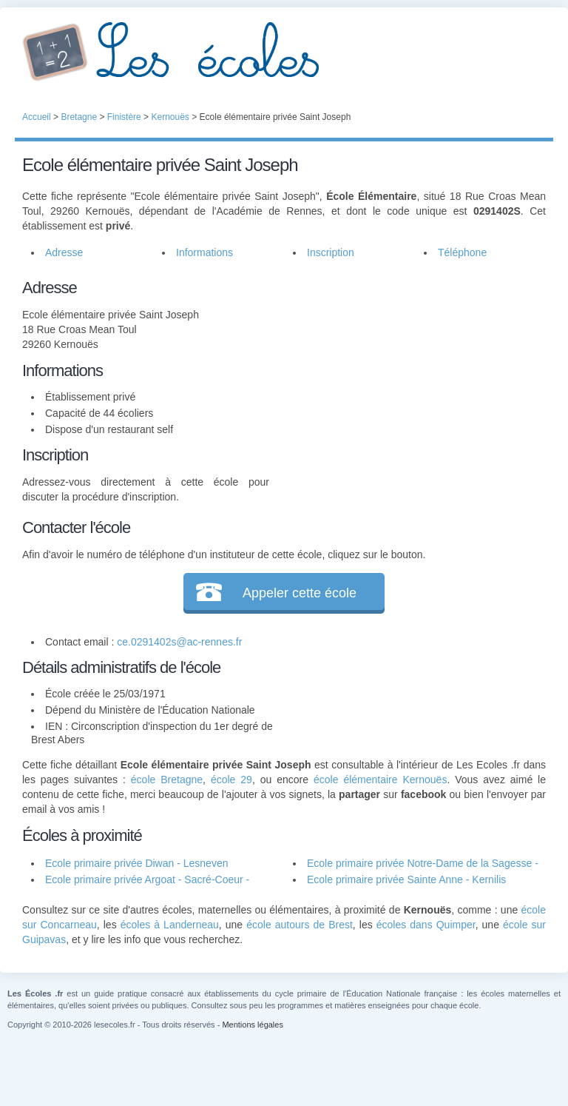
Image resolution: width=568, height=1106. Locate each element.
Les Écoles (284, 51)
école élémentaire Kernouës (380, 779)
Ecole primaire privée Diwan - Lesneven (136, 863)
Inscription (330, 252)
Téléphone (462, 252)
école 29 (231, 779)
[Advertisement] (407, 367)
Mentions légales (252, 1024)
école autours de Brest (299, 925)
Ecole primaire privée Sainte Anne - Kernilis (406, 879)
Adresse (64, 252)
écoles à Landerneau (170, 925)
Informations (204, 252)
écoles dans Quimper (426, 925)
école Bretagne (167, 779)
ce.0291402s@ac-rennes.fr (179, 642)
